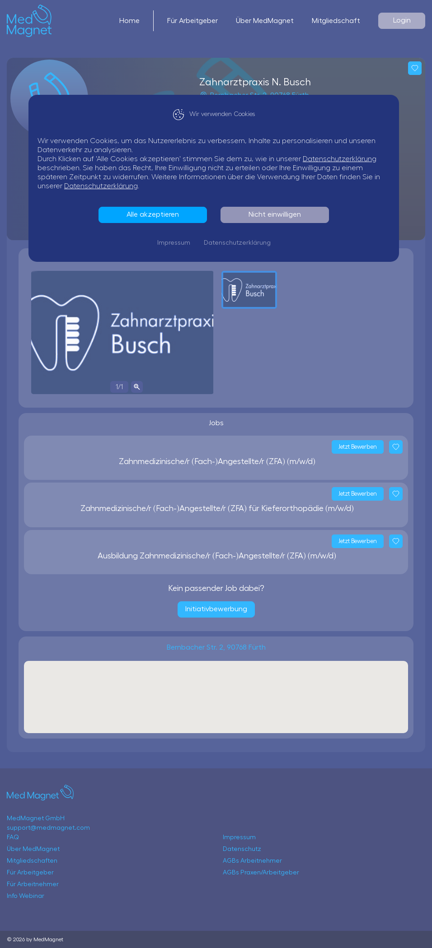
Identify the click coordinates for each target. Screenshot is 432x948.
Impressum (176, 243)
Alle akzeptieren (155, 214)
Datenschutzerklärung (342, 159)
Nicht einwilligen (277, 214)
